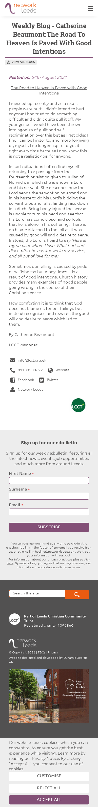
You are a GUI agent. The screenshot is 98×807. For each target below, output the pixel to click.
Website (58, 370)
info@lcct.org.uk (28, 361)
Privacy (53, 652)
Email (14, 505)
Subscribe (49, 527)
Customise (49, 776)
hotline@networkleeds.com (55, 551)
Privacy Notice (45, 759)
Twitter (48, 380)
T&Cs (42, 652)
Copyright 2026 (23, 652)
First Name (20, 474)
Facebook (22, 380)
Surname (18, 489)
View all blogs (23, 62)
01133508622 (26, 370)
